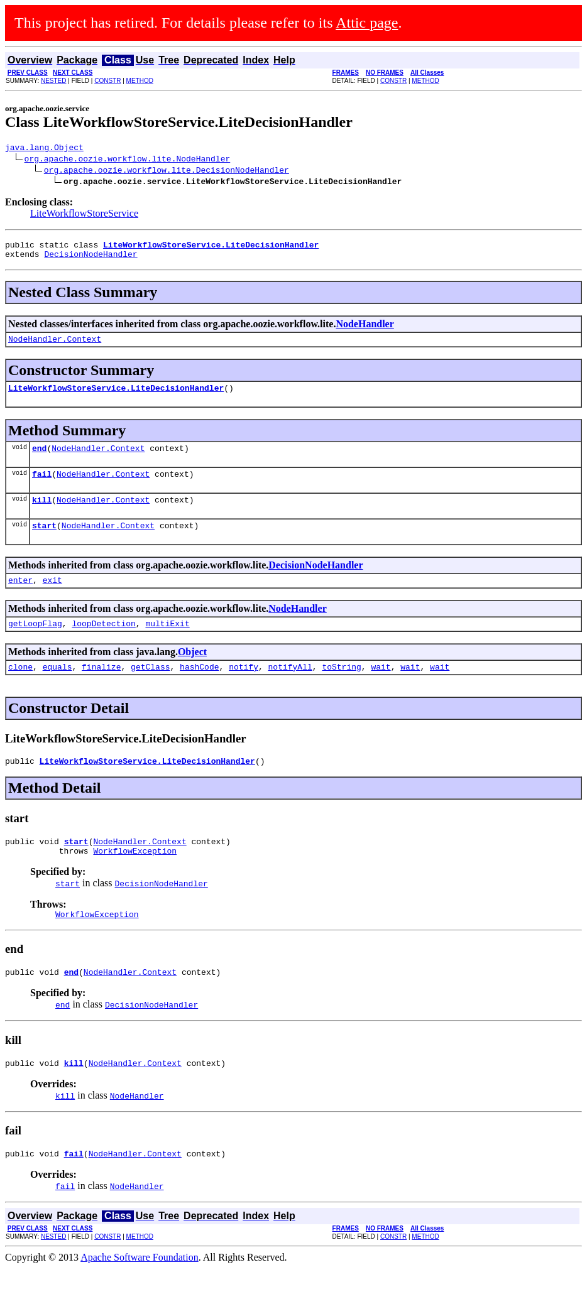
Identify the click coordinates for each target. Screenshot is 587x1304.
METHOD (139, 80)
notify (243, 689)
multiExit (167, 643)
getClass (150, 689)
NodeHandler (364, 329)
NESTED (54, 80)
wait (380, 689)
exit (52, 598)
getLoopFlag (35, 643)
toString (341, 689)
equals (57, 689)
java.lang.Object (44, 149)
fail (42, 486)
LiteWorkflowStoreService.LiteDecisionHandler (116, 397)
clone (20, 689)
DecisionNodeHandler (90, 259)
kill (42, 514)
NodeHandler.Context (54, 346)
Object (192, 672)
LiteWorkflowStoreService (84, 215)
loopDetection (103, 643)
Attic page (367, 22)
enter (20, 598)
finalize (101, 689)
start (44, 542)
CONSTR (107, 80)
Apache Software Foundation (139, 1293)
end (39, 459)
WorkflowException (135, 878)
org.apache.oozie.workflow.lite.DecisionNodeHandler (166, 171)
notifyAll (290, 689)
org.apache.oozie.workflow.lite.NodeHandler (128, 160)
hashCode (199, 689)
